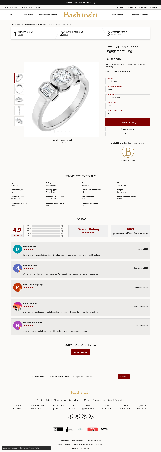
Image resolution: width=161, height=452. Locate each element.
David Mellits (29, 246)
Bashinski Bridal (26, 14)
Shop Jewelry (60, 400)
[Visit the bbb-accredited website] (58, 429)
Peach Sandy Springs (33, 284)
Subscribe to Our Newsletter (50, 376)
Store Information (116, 400)
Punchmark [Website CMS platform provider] (85, 448)
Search (20, 35)
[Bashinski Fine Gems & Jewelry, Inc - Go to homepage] (80, 392)
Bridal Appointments (87, 407)
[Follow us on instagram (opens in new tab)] (77, 416)
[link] (9, 7)
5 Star (29, 226)
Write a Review (80, 352)
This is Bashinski (17, 407)
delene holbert (30, 265)
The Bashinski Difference (37, 407)
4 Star (29, 228)
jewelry (19, 24)
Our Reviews (72, 407)
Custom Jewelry (116, 14)
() (62, 226)
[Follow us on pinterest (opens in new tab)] (84, 416)
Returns (128, 134)
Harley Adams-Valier (33, 322)
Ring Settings (42, 24)
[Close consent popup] (48, 448)
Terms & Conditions (77, 440)
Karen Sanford (30, 303)
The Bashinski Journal (57, 407)
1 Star (29, 236)
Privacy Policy (64, 440)
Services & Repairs (140, 14)
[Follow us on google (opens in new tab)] (91, 416)
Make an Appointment (94, 400)
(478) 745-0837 (62, 143)
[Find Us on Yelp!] (92, 429)
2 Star (29, 233)
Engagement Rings (29, 24)
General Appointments (107, 407)
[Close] (158, 2)
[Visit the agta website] (104, 429)
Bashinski (85, 185)
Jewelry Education (141, 407)
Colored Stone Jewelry (47, 14)
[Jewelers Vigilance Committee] (80, 429)
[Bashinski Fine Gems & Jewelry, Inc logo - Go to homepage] (80, 15)
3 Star (29, 231)
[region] (61, 99)
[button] (121, 7)
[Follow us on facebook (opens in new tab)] (70, 416)
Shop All (11, 14)
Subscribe (123, 377)
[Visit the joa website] (69, 429)
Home (12, 24)
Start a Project (75, 400)
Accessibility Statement (93, 440)
